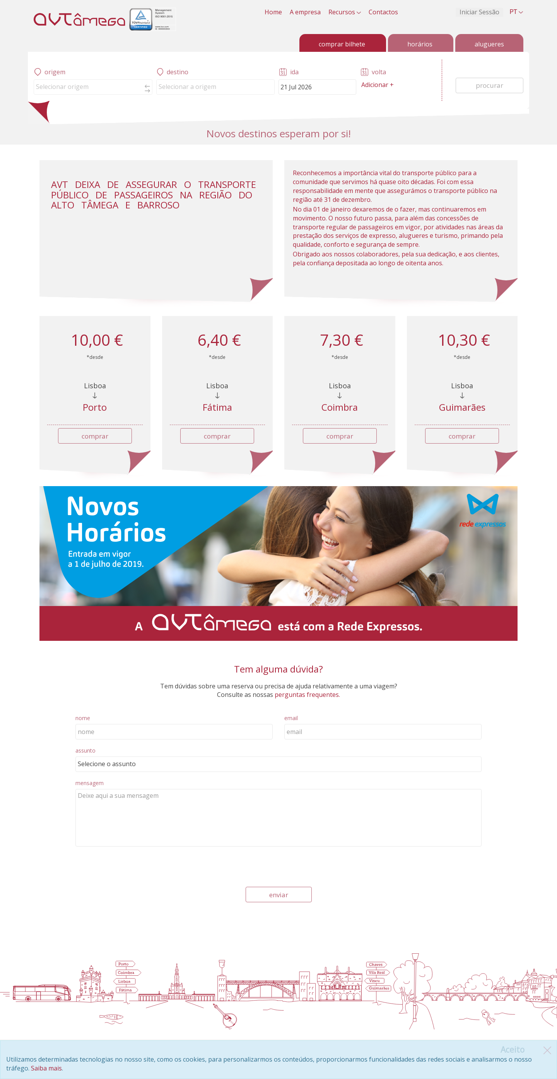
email (291, 718)
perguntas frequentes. (306, 694)
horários (419, 44)
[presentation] (134, 868)
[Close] (512, 1050)
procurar (489, 85)
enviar (278, 894)
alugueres (489, 44)
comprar (95, 436)
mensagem (89, 783)
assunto (85, 750)
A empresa (305, 12)
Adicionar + (377, 84)
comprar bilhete (342, 44)
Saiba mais (46, 1068)
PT (516, 11)
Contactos (383, 12)
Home (273, 12)
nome (82, 718)
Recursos (344, 12)
